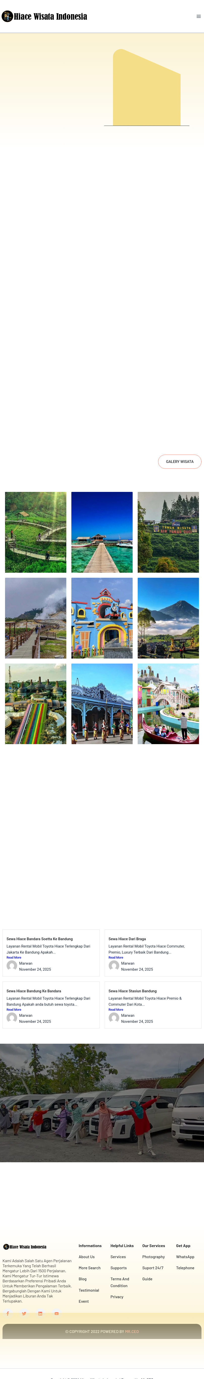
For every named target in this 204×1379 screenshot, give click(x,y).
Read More (14, 941)
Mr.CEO (147, 1365)
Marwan (26, 947)
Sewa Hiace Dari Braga (127, 922)
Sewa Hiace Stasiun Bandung (133, 974)
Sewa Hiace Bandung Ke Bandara (34, 974)
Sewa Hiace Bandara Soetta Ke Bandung (40, 922)
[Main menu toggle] (198, 16)
